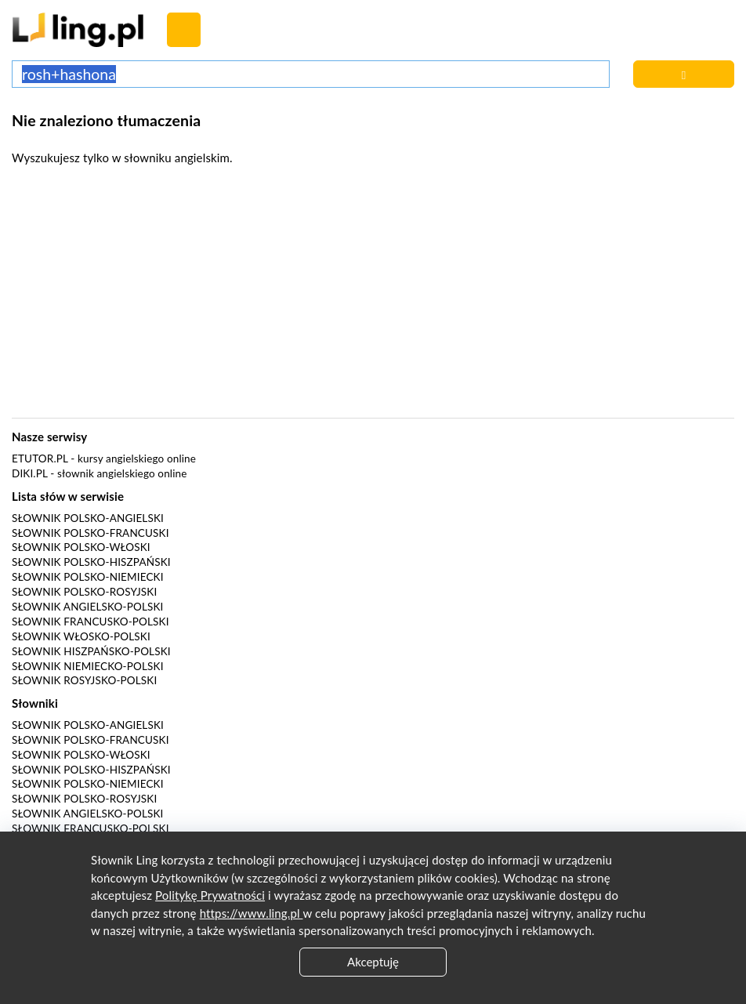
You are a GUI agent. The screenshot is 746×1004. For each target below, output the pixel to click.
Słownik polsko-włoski (81, 547)
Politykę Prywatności (210, 895)
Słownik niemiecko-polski (88, 666)
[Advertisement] (373, 296)
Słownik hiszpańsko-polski (91, 651)
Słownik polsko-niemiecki (88, 577)
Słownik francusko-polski (90, 621)
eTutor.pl (40, 458)
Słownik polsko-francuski (90, 533)
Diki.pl (30, 473)
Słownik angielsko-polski (87, 606)
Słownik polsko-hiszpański (91, 562)
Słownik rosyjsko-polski (84, 680)
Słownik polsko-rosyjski (84, 591)
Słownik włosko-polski (81, 636)
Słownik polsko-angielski (88, 518)
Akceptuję (373, 962)
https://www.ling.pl (251, 913)
